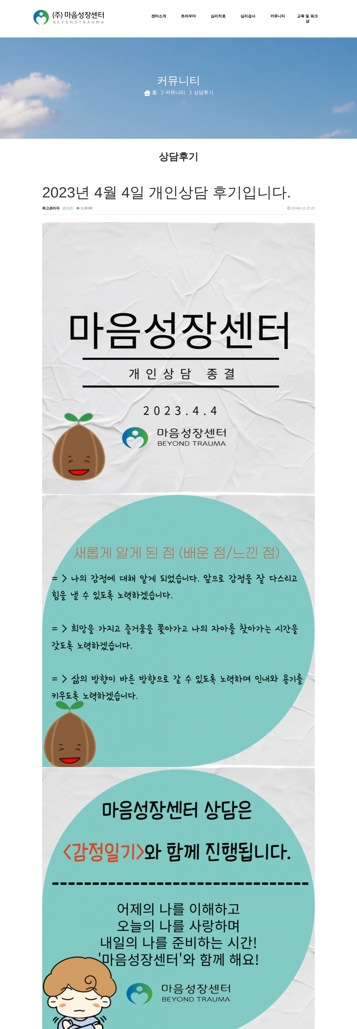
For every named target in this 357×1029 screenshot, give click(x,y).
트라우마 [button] (188, 16)
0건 (68, 208)
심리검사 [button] (247, 16)
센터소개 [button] (158, 16)
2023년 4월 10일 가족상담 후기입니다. (94, 883)
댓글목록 (54, 916)
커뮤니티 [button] (277, 16)
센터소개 (86, 983)
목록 (306, 868)
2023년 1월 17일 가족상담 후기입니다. (94, 895)
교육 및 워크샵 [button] (307, 18)
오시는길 (113, 983)
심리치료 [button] (218, 16)
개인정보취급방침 (52, 983)
